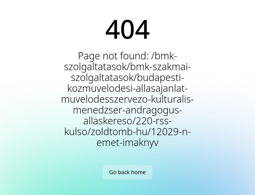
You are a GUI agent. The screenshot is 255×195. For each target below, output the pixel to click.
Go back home (127, 172)
